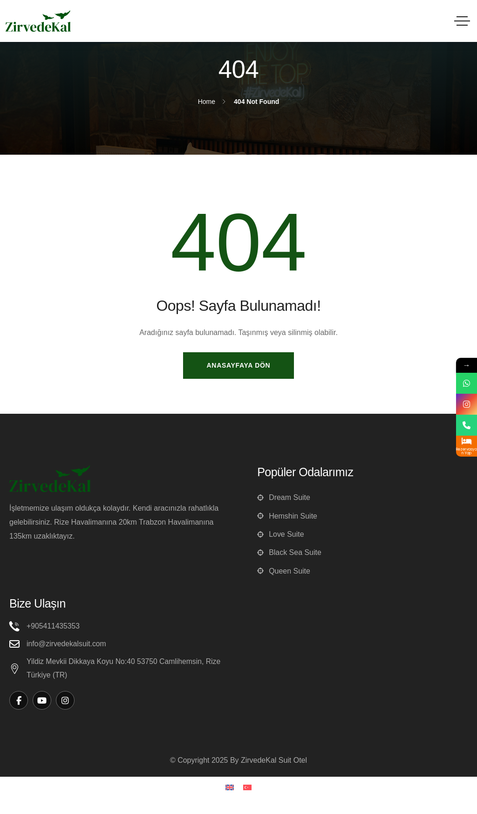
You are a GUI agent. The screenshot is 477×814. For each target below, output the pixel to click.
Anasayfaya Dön (239, 365)
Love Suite (280, 535)
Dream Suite (283, 498)
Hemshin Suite (287, 516)
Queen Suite (283, 572)
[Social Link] (18, 703)
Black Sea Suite (289, 554)
